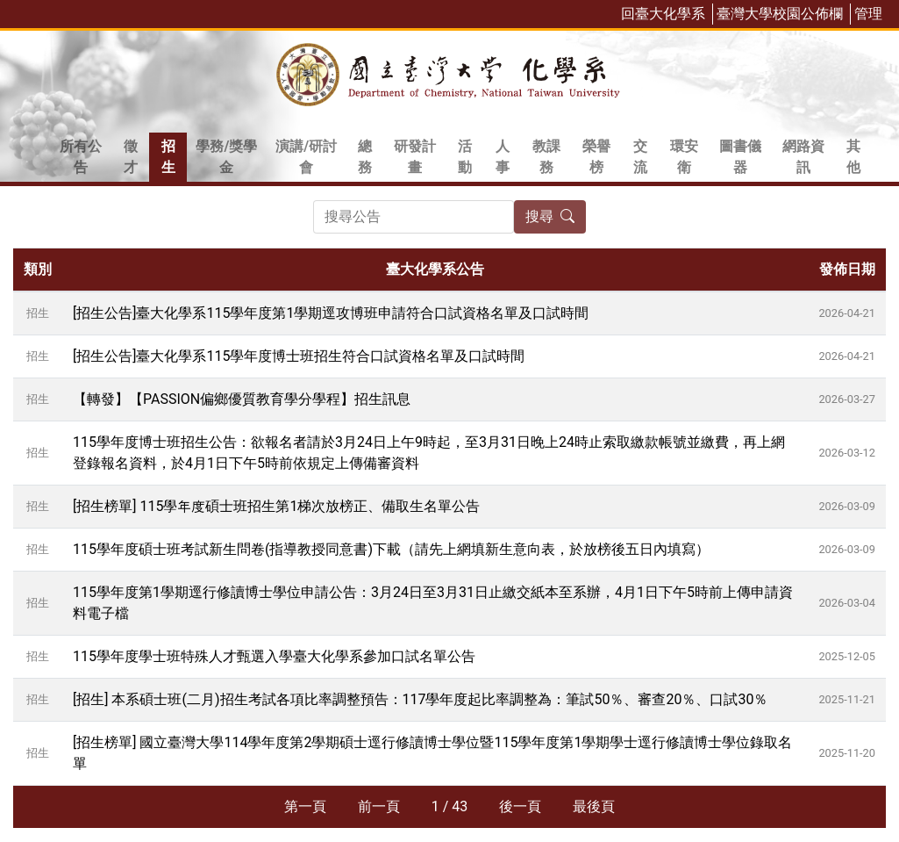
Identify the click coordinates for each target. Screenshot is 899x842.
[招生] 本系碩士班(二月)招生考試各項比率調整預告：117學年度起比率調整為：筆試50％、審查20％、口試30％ (420, 699)
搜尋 (549, 216)
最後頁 (594, 806)
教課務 (546, 157)
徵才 (131, 157)
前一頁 (379, 806)
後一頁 (520, 806)
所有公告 (81, 157)
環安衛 (684, 157)
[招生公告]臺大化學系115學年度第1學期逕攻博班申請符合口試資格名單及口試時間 (331, 313)
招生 (168, 157)
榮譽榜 (596, 157)
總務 (365, 157)
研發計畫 (415, 157)
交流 (640, 157)
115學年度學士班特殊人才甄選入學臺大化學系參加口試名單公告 (274, 656)
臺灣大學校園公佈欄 (780, 13)
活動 (465, 157)
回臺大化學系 (663, 13)
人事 (503, 157)
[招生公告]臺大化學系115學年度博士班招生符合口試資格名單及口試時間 (298, 356)
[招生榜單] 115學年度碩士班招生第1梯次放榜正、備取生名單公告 (276, 506)
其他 (853, 157)
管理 (868, 13)
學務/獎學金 (226, 157)
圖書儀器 (740, 157)
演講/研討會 (306, 157)
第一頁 (305, 806)
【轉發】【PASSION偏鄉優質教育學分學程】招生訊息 (241, 399)
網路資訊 (803, 157)
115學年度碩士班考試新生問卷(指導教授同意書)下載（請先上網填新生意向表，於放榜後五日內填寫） (391, 549)
